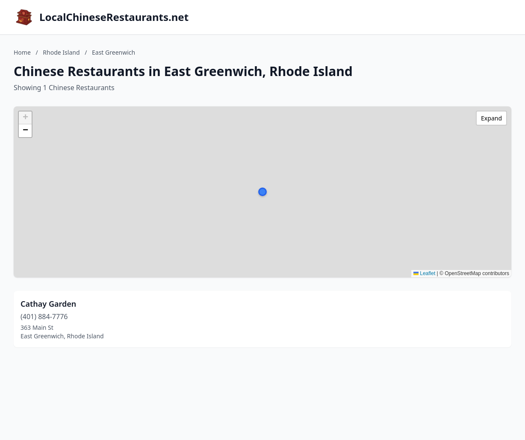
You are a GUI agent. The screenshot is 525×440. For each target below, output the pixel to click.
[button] (262, 192)
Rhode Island (61, 52)
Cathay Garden (48, 304)
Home (22, 52)
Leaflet (424, 273)
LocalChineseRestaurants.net (114, 17)
